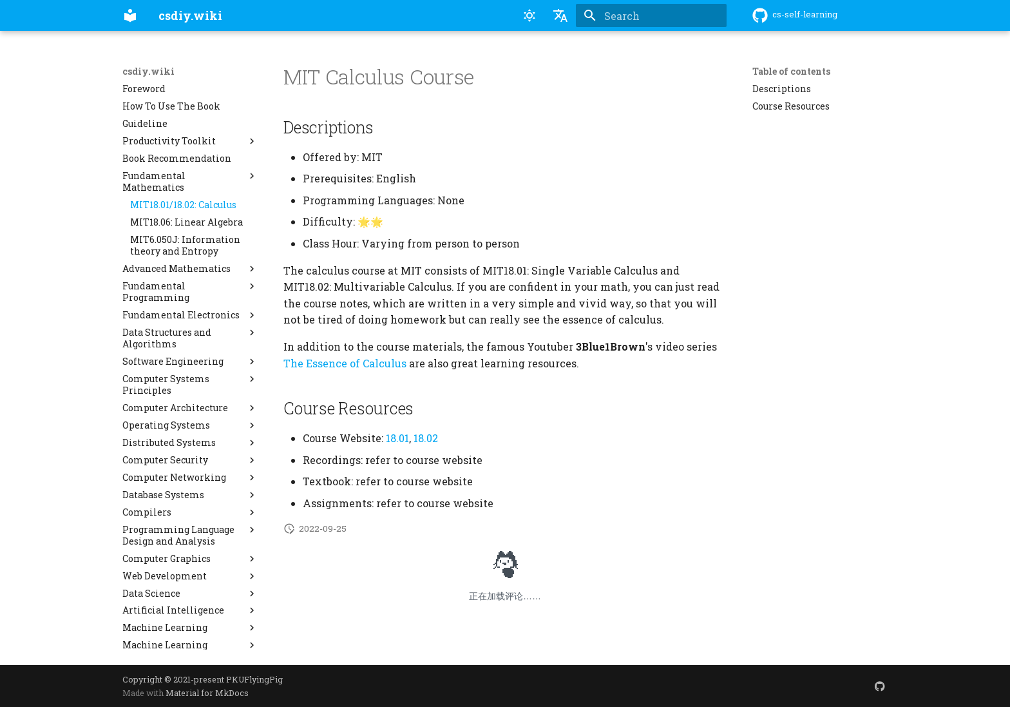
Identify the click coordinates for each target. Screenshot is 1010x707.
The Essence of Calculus (344, 363)
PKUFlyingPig (254, 679)
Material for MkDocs (207, 693)
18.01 (397, 438)
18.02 (426, 438)
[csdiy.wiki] (130, 15)
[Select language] (560, 15)
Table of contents (791, 71)
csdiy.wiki (148, 71)
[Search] (651, 15)
